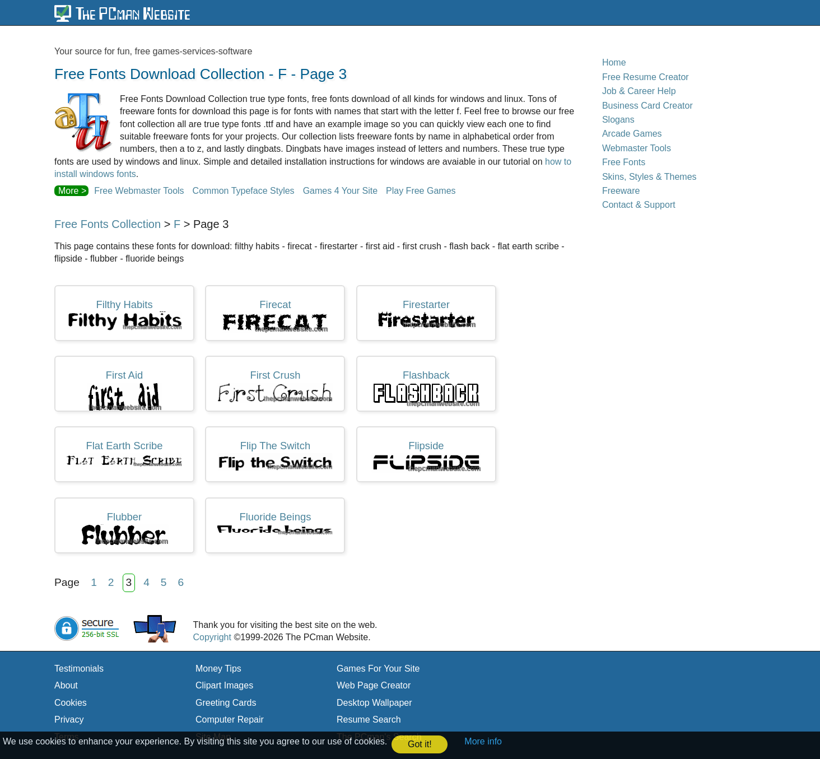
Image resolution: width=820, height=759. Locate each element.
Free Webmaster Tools (139, 190)
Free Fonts (623, 162)
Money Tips (218, 668)
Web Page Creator (374, 685)
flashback (426, 388)
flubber (125, 528)
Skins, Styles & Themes (649, 176)
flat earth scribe (124, 453)
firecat (275, 316)
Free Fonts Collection (107, 224)
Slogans (618, 119)
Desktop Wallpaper (374, 702)
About (66, 685)
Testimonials (79, 668)
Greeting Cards (226, 702)
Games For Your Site (378, 668)
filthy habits (124, 315)
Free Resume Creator (645, 77)
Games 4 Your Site (340, 190)
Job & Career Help (639, 91)
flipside (426, 456)
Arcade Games (632, 133)
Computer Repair (229, 719)
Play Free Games (420, 190)
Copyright (212, 637)
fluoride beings (275, 523)
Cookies (70, 702)
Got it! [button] (420, 744)
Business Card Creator (647, 105)
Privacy (68, 719)
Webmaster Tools (636, 148)
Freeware (621, 190)
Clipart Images (224, 685)
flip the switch (275, 455)
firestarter (426, 314)
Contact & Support (638, 204)
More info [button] (483, 741)
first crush (275, 386)
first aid (124, 390)
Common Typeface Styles (244, 190)
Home (614, 62)
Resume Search (369, 719)
